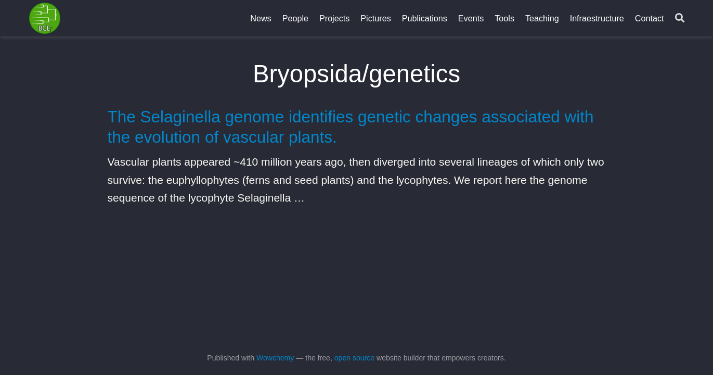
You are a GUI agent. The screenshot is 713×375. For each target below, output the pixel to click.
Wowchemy (275, 358)
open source (354, 358)
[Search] (679, 18)
